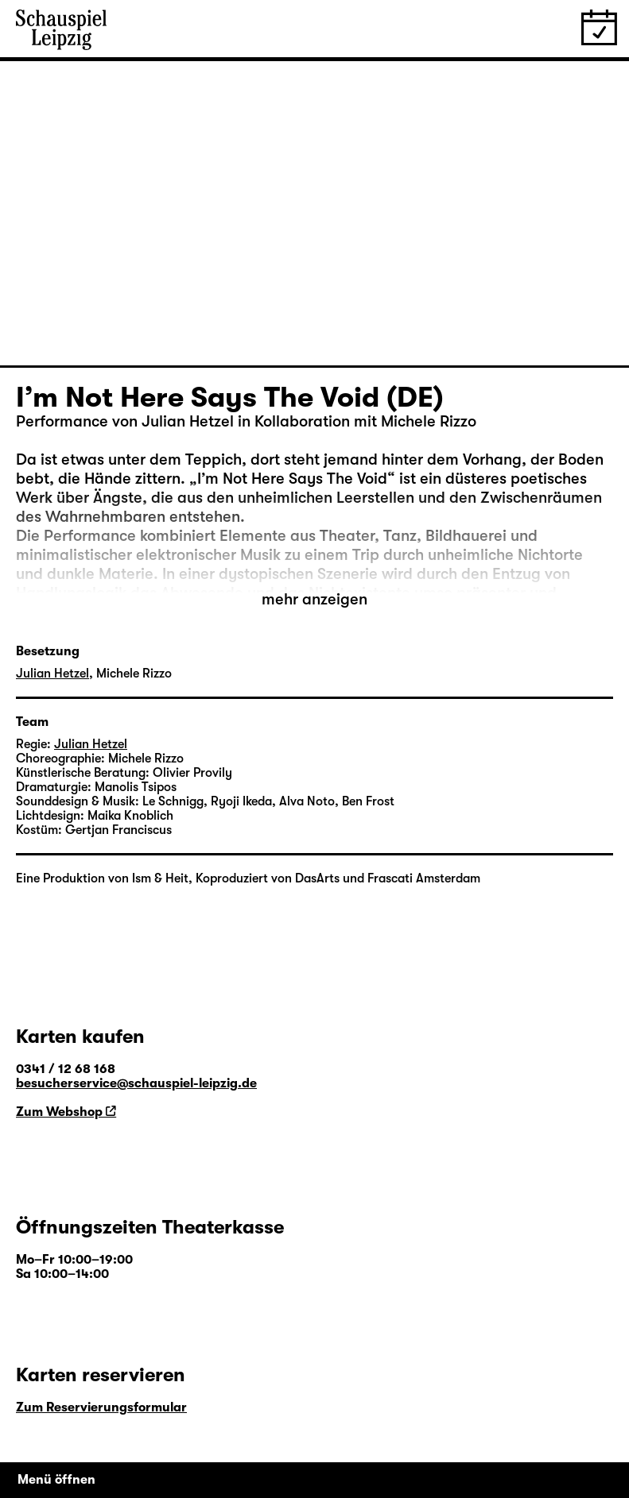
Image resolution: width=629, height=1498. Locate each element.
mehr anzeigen (314, 599)
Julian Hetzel (52, 673)
